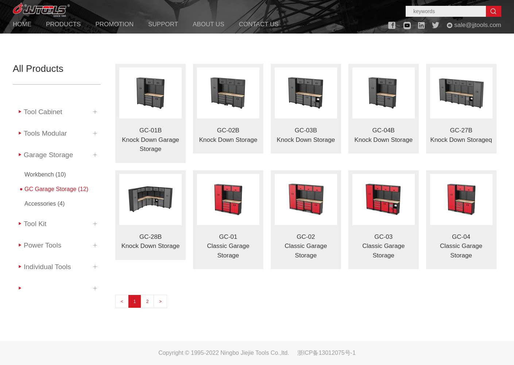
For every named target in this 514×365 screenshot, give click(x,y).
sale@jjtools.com (474, 25)
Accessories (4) (44, 204)
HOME (22, 24)
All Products (38, 68)
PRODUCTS (63, 24)
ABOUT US (208, 24)
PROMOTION (114, 24)
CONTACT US (259, 24)
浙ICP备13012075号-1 (326, 353)
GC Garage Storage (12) (56, 189)
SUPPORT (163, 24)
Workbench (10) (45, 174)
